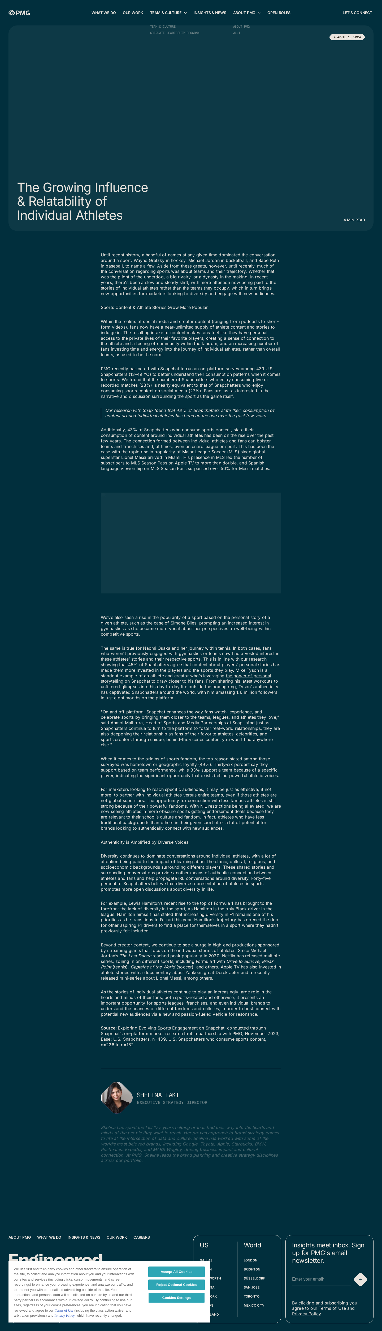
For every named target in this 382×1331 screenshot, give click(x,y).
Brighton (252, 1269)
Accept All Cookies (177, 1272)
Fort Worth (210, 1278)
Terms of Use (64, 1310)
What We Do (49, 1237)
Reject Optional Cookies (176, 1285)
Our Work (117, 1237)
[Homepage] (19, 12)
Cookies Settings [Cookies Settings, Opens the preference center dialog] (176, 1298)
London (250, 1260)
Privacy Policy (306, 1313)
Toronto (251, 1296)
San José (251, 1287)
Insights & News (84, 1237)
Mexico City (254, 1305)
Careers (141, 1237)
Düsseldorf (254, 1278)
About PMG (19, 1237)
